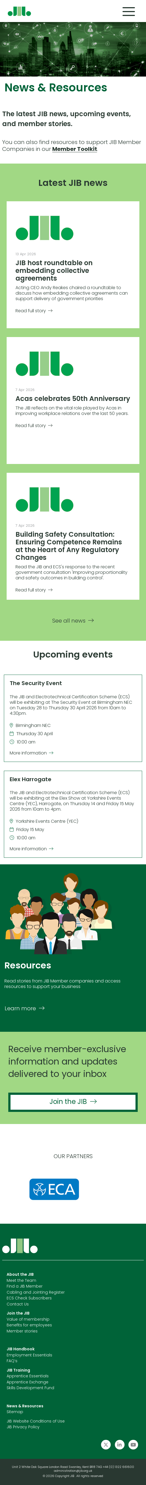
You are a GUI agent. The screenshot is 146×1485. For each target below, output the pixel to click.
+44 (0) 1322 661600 (118, 1467)
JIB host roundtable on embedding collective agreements (54, 271)
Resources (27, 966)
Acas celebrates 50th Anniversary (72, 399)
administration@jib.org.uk (73, 1471)
